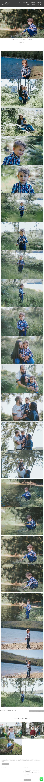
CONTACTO (39, 4)
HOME (20, 2)
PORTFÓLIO (39, 2)
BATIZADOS (33, 2)
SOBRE (33, 4)
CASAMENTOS (25, 2)
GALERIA (28, 4)
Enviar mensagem (27, 771)
